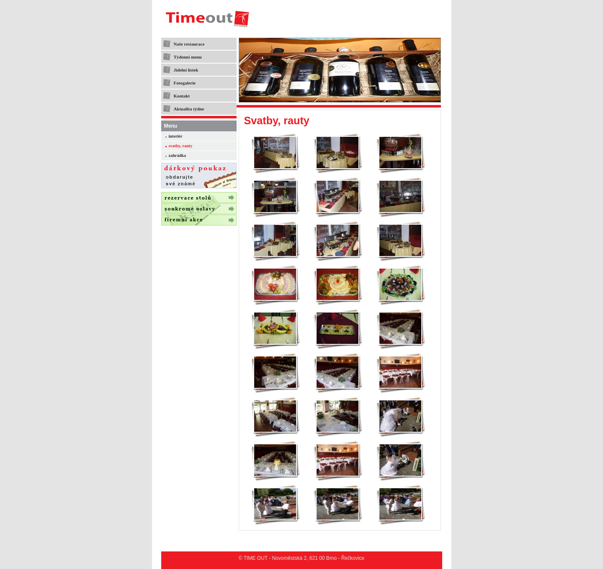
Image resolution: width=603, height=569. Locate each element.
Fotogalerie (185, 82)
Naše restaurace (189, 43)
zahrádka (177, 155)
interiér (176, 136)
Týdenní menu (188, 56)
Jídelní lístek (186, 69)
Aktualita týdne (189, 108)
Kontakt (182, 95)
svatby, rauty (181, 146)
